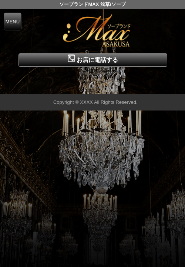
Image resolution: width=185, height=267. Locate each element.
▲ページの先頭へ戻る (157, 87)
